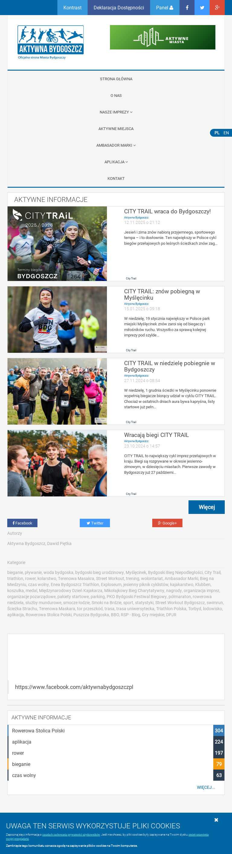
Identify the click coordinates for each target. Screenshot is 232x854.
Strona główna (116, 78)
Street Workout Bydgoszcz (180, 602)
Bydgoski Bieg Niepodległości (175, 572)
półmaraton (180, 596)
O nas (116, 95)
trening (132, 578)
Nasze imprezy (116, 112)
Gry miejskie (153, 614)
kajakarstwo (181, 584)
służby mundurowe (43, 602)
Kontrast (72, 7)
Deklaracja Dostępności (119, 7)
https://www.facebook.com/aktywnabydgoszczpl (74, 687)
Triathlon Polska (171, 608)
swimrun (215, 602)
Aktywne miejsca (116, 128)
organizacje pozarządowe (31, 596)
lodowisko (212, 608)
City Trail (131, 278)
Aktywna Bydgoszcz (136, 217)
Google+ (167, 523)
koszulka (15, 590)
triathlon (15, 578)
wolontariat (152, 578)
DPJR (171, 614)
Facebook (22, 523)
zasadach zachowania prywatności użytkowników (71, 834)
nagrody (174, 590)
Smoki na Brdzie (106, 602)
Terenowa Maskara (57, 608)
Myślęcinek (136, 572)
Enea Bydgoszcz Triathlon (75, 584)
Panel (164, 7)
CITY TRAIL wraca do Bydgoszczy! (167, 211)
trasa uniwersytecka (135, 608)
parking (98, 596)
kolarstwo (46, 578)
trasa (109, 608)
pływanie (33, 572)
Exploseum (111, 584)
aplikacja (15, 614)
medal (31, 590)
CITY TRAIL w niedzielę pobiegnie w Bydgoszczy (169, 366)
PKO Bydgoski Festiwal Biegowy (137, 596)
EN (226, 132)
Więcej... (206, 787)
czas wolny (38, 584)
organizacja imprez (201, 590)
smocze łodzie (76, 602)
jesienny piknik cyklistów (145, 584)
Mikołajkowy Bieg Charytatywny (134, 590)
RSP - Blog (130, 614)
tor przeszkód (90, 608)
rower (30, 578)
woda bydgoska (58, 572)
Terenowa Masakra (76, 578)
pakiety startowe (73, 596)
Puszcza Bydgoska (91, 614)
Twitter (95, 523)
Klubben (203, 584)
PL (217, 132)
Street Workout (110, 578)
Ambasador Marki (116, 145)
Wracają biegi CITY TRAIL (156, 434)
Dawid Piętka (59, 543)
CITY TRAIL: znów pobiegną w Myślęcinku (162, 294)
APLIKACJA (116, 161)
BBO (115, 614)
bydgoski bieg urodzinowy (99, 572)
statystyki (144, 602)
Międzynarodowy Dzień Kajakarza (70, 590)
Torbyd (194, 608)
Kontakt (116, 178)
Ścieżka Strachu (22, 608)
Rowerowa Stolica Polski (49, 614)
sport (128, 602)
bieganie (15, 572)
